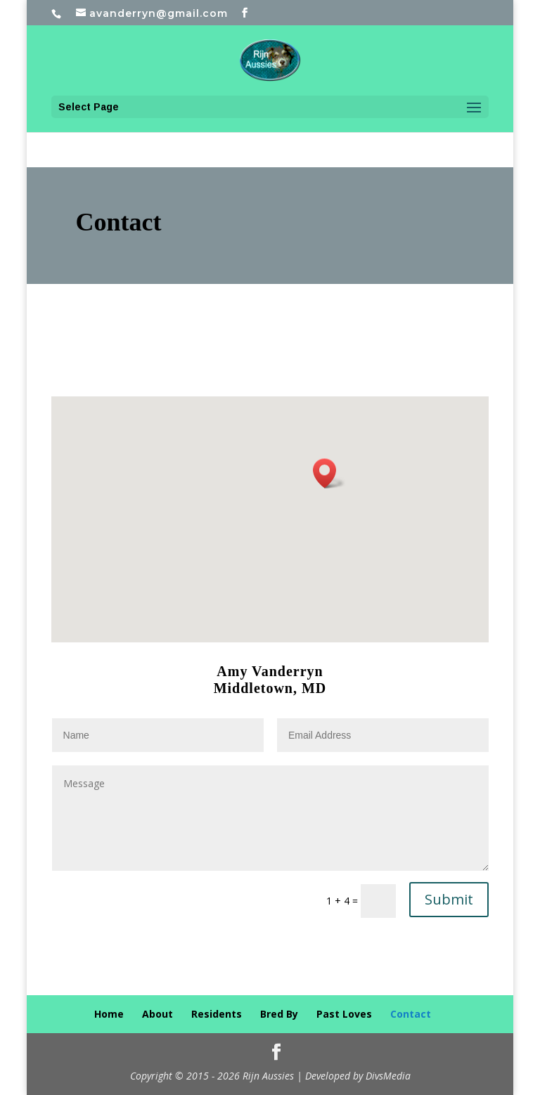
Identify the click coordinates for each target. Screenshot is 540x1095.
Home (109, 1014)
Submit (449, 899)
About (157, 1014)
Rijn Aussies (268, 1075)
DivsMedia (388, 1075)
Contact (410, 1014)
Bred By (279, 1014)
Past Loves (344, 1014)
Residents (216, 1014)
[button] (329, 473)
